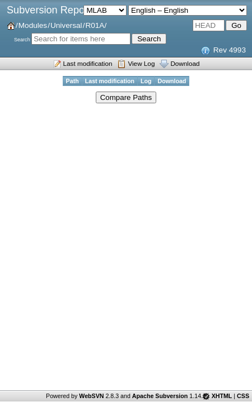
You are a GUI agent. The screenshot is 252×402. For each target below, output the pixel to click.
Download (184, 63)
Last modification (88, 63)
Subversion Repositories (61, 10)
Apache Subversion (160, 396)
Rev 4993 (229, 50)
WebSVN (91, 396)
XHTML (222, 396)
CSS (243, 396)
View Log (141, 63)
